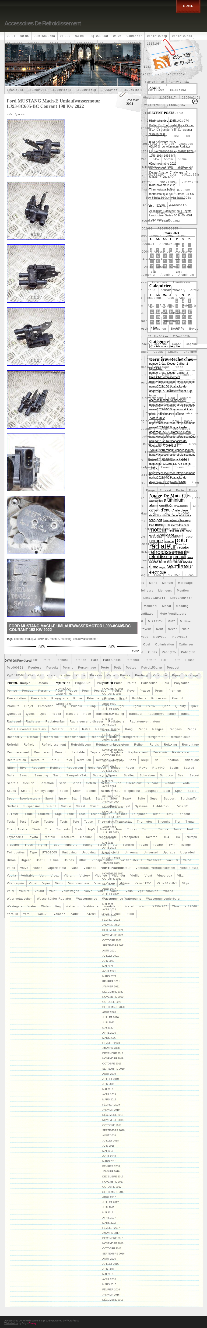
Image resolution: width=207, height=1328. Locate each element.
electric (185, 452)
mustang (66, 639)
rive (23, 767)
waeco (168, 891)
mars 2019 (109, 1099)
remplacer (42, 752)
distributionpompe (147, 436)
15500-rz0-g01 (44, 59)
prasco (145, 690)
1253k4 (44, 51)
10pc (115, 43)
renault (61, 752)
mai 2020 (107, 1027)
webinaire (91, 906)
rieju (145, 760)
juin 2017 (108, 1207)
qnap (166, 706)
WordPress (72, 1320)
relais (154, 744)
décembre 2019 (112, 1053)
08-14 (54, 43)
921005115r (179, 205)
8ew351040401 (157, 197)
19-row (88, 66)
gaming (155, 498)
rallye (100, 729)
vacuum (172, 860)
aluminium (186, 274)
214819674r (174, 113)
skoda (185, 783)
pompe (12, 690)
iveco (189, 536)
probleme (139, 698)
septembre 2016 (113, 1253)
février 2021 (111, 981)
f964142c (143, 475)
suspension (32, 806)
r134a (56, 713)
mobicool (151, 606)
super (154, 798)
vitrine (125, 883)
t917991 (13, 814)
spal (166, 791)
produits (13, 706)
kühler (159, 552)
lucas (189, 575)
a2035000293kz (149, 236)
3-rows (162, 136)
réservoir (160, 752)
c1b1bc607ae (158, 336)
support (169, 798)
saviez (98, 775)
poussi (117, 690)
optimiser (186, 644)
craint (150, 413)
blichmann (172, 321)
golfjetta (166, 505)
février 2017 (111, 1227)
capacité (160, 344)
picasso (96, 675)
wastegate (15, 906)
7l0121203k (190, 182)
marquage (185, 583)
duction (177, 444)
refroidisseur (81, 744)
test (23, 821)
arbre (165, 290)
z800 (118, 914)
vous (129, 891)
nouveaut (160, 636)
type (33, 852)
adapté (180, 259)
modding (182, 606)
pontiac (27, 690)
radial (186, 713)
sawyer (113, 775)
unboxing (89, 852)
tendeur (184, 814)
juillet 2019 (110, 1079)
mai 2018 (107, 1150)
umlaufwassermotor (85, 639)
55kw (155, 159)
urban (11, 860)
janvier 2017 (111, 1233)
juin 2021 (108, 960)
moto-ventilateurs (173, 613)
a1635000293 (169, 220)
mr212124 (155, 621)
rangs (191, 729)
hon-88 (171, 521)
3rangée (168, 143)
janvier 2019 (111, 1109)
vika (180, 875)
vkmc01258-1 (167, 883)
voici (10, 891)
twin (172, 844)
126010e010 (63, 51)
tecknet (121, 814)
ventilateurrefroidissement (155, 868)
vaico (187, 860)
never (172, 629)
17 (190, 311)
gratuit (183, 505)
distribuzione (176, 436)
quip (43, 713)
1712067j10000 (18, 66)
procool (177, 698)
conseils (175, 390)
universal (132, 852)
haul (144, 513)
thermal (104, 821)
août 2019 (109, 1073)
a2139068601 (144, 244)
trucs (29, 844)
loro (157, 575)
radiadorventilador (161, 713)
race (87, 713)
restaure (38, 760)
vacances (154, 860)
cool (171, 398)
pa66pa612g (16, 660)
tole (48, 829)
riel (157, 760)
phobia (65, 675)
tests (64, 821)
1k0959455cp (86, 90)
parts (176, 660)
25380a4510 (173, 128)
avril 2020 (109, 1032)
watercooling (51, 906)
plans (11, 683)
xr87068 (190, 906)
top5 (91, 829)
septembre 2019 (113, 1068)
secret (194, 775)
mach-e (54, 639)
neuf (159, 629)
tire (10, 829)
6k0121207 (156, 174)
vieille (135, 875)
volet (53, 891)
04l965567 (134, 36)
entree (153, 459)
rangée (158, 729)
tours (177, 829)
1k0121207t (106, 82)
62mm (169, 167)
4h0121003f (163, 151)
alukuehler (148, 274)
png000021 (83, 683)
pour (85, 690)
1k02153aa (15, 90)
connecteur (155, 390)
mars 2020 (109, 1037)
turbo (102, 844)
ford (27, 639)
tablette (44, 814)
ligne (171, 567)
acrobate (149, 259)
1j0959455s (102, 74)
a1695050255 (168, 228)
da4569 (160, 421)
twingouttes (16, 852)
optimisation (164, 644)
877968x (183, 190)
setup (105, 783)
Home (188, 5)
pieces (125, 675)
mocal (166, 606)
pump (92, 706)
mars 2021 (109, 976)
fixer (195, 482)
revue (118, 760)
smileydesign (45, 791)
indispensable (176, 529)
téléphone (140, 814)
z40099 (76, 914)
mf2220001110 (181, 598)
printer (109, 698)
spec (10, 798)
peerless (34, 667)
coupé (172, 405)
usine (54, 860)
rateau (32, 737)
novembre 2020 (112, 996)
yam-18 (12, 914)
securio (29, 783)
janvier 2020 (111, 1048)
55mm (168, 159)
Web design (11, 1323)
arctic (194, 290)
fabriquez (163, 475)
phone (80, 675)
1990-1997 (15, 74)
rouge (116, 767)
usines (69, 860)
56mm (182, 159)
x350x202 (159, 906)
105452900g (86, 43)
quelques (14, 713)
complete (185, 382)
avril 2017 (109, 1217)
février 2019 (111, 1104)
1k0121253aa (179, 82)
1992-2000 (36, 74)
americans (159, 282)
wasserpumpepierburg (163, 898)
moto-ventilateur (142, 613)
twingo (185, 844)
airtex (174, 267)
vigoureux (164, 875)
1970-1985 (131, 66)
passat (190, 660)
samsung (41, 775)
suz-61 (51, 806)
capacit (143, 344)
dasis (188, 421)
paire (47, 660)
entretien (170, 459)
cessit (158, 351)
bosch (143, 328)
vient (148, 875)
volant (39, 891)
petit (117, 667)
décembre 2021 (112, 930)
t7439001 (181, 806)
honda (186, 521)
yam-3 (27, 914)
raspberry (14, 737)
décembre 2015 (112, 1299)
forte (180, 490)
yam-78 (43, 914)
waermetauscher (19, 898)
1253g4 (28, 51)
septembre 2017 (113, 1192)
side (118, 783)
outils (152, 652)
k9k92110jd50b (148, 544)
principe (93, 698)
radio (73, 729)
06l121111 (15, 43)
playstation (61, 683)
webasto (72, 906)
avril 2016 (109, 1279)
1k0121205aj (16, 82)
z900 (130, 914)
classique (162, 367)
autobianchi (168, 305)
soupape (151, 791)
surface (13, 806)
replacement (138, 752)
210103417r (168, 97)
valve (24, 868)
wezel (129, 906)
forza (193, 490)
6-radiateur (151, 167)
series (76, 783)
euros (165, 467)
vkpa (185, 883)
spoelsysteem (29, 798)
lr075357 (173, 575)
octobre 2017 (112, 1186)
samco (24, 775)
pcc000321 (15, 667)
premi (159, 690)
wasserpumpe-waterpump (121, 898)
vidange (101, 875)
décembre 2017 (112, 1176)
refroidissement (54, 744)
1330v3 (116, 51)
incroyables (152, 529)
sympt (95, 806)
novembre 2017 (112, 1181)
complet (167, 382)
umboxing (69, 852)
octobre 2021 (112, 940)
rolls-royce (97, 767)
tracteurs (67, 837)
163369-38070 (107, 59)
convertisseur (152, 398)
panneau (62, 660)
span (179, 791)
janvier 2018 (111, 1171)
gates (170, 498)
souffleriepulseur (127, 791)
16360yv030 (132, 59)
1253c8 (12, 51)
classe (145, 367)
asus (170, 297)
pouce (72, 690)
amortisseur (181, 282)
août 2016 (109, 1258)
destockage (181, 428)
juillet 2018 (110, 1140)
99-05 (160, 213)
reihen (139, 744)
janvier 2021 (111, 986)
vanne (37, 868)
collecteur (185, 375)
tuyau (143, 844)
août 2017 (109, 1197)
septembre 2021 (113, 945)
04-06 (117, 36)
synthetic (112, 806)
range (142, 729)
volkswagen (70, 891)
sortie (105, 791)
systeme (141, 806)
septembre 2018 (113, 1130)
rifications (192, 760)
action (165, 259)
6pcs (173, 174)
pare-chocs (112, 660)
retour (54, 760)
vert (43, 875)
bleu (155, 321)
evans (179, 467)
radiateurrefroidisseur (86, 721)
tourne (163, 829)
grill (196, 505)
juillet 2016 (110, 1263)
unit (104, 852)
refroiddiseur (180, 737)
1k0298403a (37, 90)
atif (193, 297)
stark (87, 798)
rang (129, 729)
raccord (72, 713)
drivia (147, 444)
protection (46, 706)
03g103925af (98, 36)
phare (51, 675)
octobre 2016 (112, 1248)
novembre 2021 (112, 935)
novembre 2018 (112, 1120)
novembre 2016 (112, 1243)
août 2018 (109, 1135)
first (141, 482)
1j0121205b (57, 74)
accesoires (162, 251)
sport (49, 798)
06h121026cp (157, 36)
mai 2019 (107, 1089)
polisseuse (149, 683)
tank (70, 814)
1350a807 (133, 51)
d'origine (142, 421)
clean (179, 367)
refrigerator (156, 737)
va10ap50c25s (131, 860)
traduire (86, 837)
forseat (165, 490)
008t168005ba (44, 36)
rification (172, 760)
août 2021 (109, 950)
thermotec (145, 821)
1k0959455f (110, 90)
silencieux (134, 783)
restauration (16, 760)
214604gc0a (176, 105)
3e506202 (149, 143)
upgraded (187, 852)
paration (80, 660)
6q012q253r (190, 174)
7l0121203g (168, 182)
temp (156, 814)
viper (46, 883)
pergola (52, 667)
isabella (156, 536)
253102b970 (180, 120)
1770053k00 (68, 66)
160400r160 (83, 59)
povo (131, 690)
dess (164, 428)
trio (177, 837)
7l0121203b (145, 182)
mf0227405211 (154, 598)
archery (180, 290)
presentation (16, 698)
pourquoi (101, 690)
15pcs (64, 59)
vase (75, 868)
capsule (192, 344)
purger (120, 706)
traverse (151, 837)
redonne (97, 737)
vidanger (118, 875)
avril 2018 (109, 1156)
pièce (111, 675)
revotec (102, 760)
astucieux (154, 297)
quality (180, 706)
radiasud (14, 721)
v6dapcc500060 (104, 860)
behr (164, 313)
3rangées (186, 143)
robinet (56, 767)
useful (40, 860)
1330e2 (100, 51)
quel (194, 706)
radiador (136, 713)
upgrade (169, 852)
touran (132, 829)
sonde (91, 791)
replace (117, 752)
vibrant (69, 875)
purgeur (135, 706)
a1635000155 (144, 220)
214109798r (153, 105)
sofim (77, 791)
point (118, 683)
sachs (174, 767)
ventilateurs (189, 868)
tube (56, 844)
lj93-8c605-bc (40, 639)
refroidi (13, 744)
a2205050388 (169, 244)
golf (152, 505)
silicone (153, 783)
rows (143, 767)
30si (175, 136)
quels (30, 713)
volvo (88, 891)
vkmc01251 (143, 883)
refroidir (30, 744)
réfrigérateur (132, 737)
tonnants (63, 829)
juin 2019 (108, 1084)
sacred (189, 767)
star (75, 798)
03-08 (79, 36)
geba (183, 498)
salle (11, 775)
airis (147, 267)
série (63, 783)
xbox (175, 906)
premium (175, 690)
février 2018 (111, 1166)
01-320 (65, 36)
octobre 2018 (112, 1125)
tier (178, 821)
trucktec (13, 844)
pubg (62, 706)
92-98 (160, 205)
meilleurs (165, 590)
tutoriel (128, 844)
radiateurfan (55, 721)
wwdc (143, 906)
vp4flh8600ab (148, 891)
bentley (178, 313)
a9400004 (141, 251)
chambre (190, 351)
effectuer (168, 452)
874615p (165, 190)
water (32, 906)
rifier (11, 767)
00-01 (11, 36)
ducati (161, 444)
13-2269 (84, 51)
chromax (153, 359)
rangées (175, 729)
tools (79, 829)
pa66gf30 (188, 652)
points (131, 683)
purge (105, 706)
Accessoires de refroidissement (42, 23)
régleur (102, 744)
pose (59, 690)
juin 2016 (108, 1269)
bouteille (177, 328)
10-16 (67, 43)
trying (42, 844)
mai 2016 (107, 1274)
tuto (114, 844)
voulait (115, 891)
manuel (167, 583)
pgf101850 (15, 675)
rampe (115, 729)
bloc (188, 321)
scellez (129, 775)
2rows (147, 136)
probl (123, 698)
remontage (190, 744)
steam (100, 798)
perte (105, 667)
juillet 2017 (110, 1202)
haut (156, 513)
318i (187, 136)
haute (169, 513)
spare (192, 791)
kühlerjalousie (179, 552)
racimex (102, 713)
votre (101, 891)
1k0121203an (126, 74)
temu (169, 814)
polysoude (182, 683)
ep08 (185, 459)
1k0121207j (84, 82)
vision (110, 883)
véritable (28, 875)
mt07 (171, 621)
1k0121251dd (130, 82)
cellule (143, 351)
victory (85, 875)
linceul (185, 567)
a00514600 (178, 213)
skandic (170, 783)
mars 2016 (109, 1284)
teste (35, 821)
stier (113, 798)
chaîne (173, 351)
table (29, 814)
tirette (23, 829)
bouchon (159, 328)
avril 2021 (109, 971)
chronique (189, 359)
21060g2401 (191, 97)
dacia (175, 421)
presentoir (38, 698)
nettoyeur (144, 629)
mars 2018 (109, 1161)
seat (181, 775)
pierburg (141, 675)
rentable (78, 752)
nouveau (141, 636)
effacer (150, 452)
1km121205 (156, 90)
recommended (75, 737)
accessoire (183, 251)
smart (25, 791)
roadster (38, 767)
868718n (148, 190)
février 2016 (111, 1289)
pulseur (77, 706)
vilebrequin (15, 883)
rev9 (68, 760)
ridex (132, 760)
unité (116, 852)
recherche (51, 737)
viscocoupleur (78, 883)
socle (64, 791)
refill (113, 737)
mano (153, 583)
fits (184, 482)
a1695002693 (142, 228)
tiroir (36, 829)
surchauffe (188, 798)
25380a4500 (150, 128)
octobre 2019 (112, 1063)
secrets (12, 783)
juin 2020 (108, 1022)
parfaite (151, 660)
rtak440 (158, 767)
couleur (156, 405)
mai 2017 (107, 1212)
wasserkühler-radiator (54, 898)
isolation (173, 536)
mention (183, 590)
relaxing (170, 744)
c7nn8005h (181, 336)
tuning (88, 844)
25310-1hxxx (156, 120)
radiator (57, 729)
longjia (143, 575)
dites (194, 436)
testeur (49, 821)
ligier (157, 567)
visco (59, 883)
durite (192, 444)
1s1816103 (178, 90)
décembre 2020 (112, 991)
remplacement (18, 752)
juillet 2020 (110, 1017)
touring (148, 829)
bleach (142, 321)
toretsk (105, 829)
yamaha (60, 914)
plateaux (42, 683)
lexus (143, 567)
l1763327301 (152, 559)
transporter (130, 837)
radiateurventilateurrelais (26, 729)
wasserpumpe (86, 898)
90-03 (147, 205)
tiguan (191, 821)
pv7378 (152, 706)
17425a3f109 (44, 66)
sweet (80, 806)
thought (164, 821)
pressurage (59, 698)
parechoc (133, 660)
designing (147, 428)
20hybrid (147, 97)
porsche (44, 690)
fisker (171, 482)
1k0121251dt (154, 82)
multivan (186, 621)
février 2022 (111, 919)
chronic (171, 359)
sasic (57, 775)
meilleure (147, 590)
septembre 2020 (113, 1007)
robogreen (75, 767)
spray (62, 798)
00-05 (24, 36)
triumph (191, 837)
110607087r (133, 43)
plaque (25, 683)
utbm (83, 860)
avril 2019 (109, 1094)
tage (58, 814)
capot (176, 344)
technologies (100, 814)
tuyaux (158, 844)
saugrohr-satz (77, 775)
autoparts (189, 305)
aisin (187, 267)
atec (182, 297)
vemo (105, 868)
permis (68, 667)
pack (34, 660)
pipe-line (160, 675)
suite (141, 798)
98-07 (147, 213)
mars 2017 (109, 1222)
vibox (55, 875)
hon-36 (155, 521)
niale (185, 629)
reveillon (84, 760)
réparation (98, 752)
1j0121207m (80, 74)
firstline (156, 482)
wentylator (112, 906)
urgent (26, 860)
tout (190, 829)
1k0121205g (40, 82)
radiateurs (116, 721)
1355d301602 (17, 59)
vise (97, 883)
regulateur (121, 744)
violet (33, 883)
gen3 (196, 498)
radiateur (33, 721)
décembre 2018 (112, 1114)
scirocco (166, 775)
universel (151, 852)
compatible (147, 382)
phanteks (35, 675)
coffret (167, 375)
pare (94, 660)
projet (28, 706)
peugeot (173, 667)
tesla (11, 821)
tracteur (49, 837)
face (179, 475)
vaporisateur (57, 868)
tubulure (71, 844)
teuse (88, 821)
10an (103, 43)
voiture (24, 891)
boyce (193, 328)
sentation (47, 783)
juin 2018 (108, 1145)
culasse (166, 413)
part (164, 660)
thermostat (123, 821)
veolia (11, 875)
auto (151, 305)
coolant (186, 398)
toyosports (15, 837)
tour (119, 829)
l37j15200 (175, 559)
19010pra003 (108, 66)
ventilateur (122, 868)
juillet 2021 (110, 955)
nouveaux (179, 636)
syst (126, 806)
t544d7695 (161, 806)
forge (150, 490)
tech (82, 814)
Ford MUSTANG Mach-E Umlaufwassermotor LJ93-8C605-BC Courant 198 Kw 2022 (53, 103)
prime (77, 698)
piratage (192, 675)
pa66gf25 (169, 652)
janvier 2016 (111, 1294)
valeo (11, 868)
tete (76, 821)
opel (146, 644)
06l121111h (36, 43)
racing (119, 713)
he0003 (184, 513)
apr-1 (151, 290)
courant (19, 639)
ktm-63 (143, 552)
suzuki (66, 806)
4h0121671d (187, 151)
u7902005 (49, 852)
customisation (187, 413)
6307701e (186, 167)
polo (165, 683)
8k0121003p (182, 197)
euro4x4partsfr (145, 467)
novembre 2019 (112, 1058)
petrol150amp (151, 667)
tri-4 (165, 837)
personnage (87, 667)
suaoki (127, 798)
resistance (180, 752)
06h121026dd (182, 36)
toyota (33, 837)
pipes (176, 675)
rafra (86, 729)
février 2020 (111, 1043)
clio (154, 375)
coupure (188, 405)
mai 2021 (107, 966)
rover (130, 767)
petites (131, 667)
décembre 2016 (112, 1238)
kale (168, 544)
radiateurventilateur (145, 721)
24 (190, 261)
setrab (91, 783)
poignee (103, 683)
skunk (11, 791)
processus (159, 698)
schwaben (147, 775)
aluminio (167, 274)
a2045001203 (176, 236)
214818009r (152, 113)
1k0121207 (62, 82)
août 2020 (109, 1012)
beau (152, 313)
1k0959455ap (61, 90)
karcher (182, 544)
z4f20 (105, 914)
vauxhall (90, 868)
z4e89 (91, 914)
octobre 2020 (112, 1001)
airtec (160, 267)
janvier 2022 (111, 924)
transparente (107, 837)
